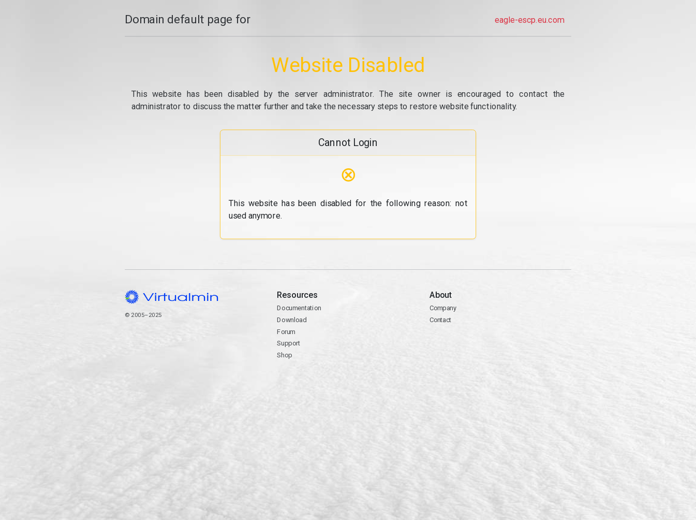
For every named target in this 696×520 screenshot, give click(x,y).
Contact (440, 320)
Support (288, 343)
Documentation (299, 308)
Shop (284, 355)
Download (291, 320)
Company (442, 308)
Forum (286, 332)
